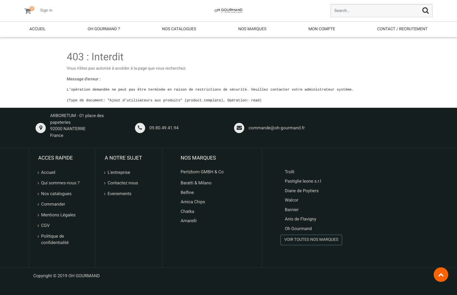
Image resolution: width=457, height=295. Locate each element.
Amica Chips (193, 201)
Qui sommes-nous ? (60, 183)
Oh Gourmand (298, 228)
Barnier (292, 209)
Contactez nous (123, 183)
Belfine (187, 192)
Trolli (289, 171)
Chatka (187, 211)
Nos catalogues (56, 193)
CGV (45, 225)
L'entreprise (119, 172)
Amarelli (189, 220)
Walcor (291, 200)
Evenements (119, 193)
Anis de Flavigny (300, 219)
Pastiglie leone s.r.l (303, 181)
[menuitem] (37, 29)
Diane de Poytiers (302, 190)
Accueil (48, 172)
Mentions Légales (58, 215)
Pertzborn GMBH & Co (202, 171)
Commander (53, 204)
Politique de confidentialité (55, 239)
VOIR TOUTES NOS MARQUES (311, 239)
